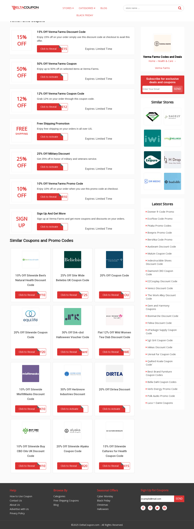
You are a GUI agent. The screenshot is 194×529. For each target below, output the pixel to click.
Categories (59, 496)
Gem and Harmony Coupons (157, 307)
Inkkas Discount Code (159, 347)
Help (13, 490)
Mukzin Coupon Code (159, 253)
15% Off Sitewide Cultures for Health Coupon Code (114, 451)
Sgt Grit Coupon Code (159, 340)
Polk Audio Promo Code (160, 396)
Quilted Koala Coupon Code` (159, 362)
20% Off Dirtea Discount (114, 389)
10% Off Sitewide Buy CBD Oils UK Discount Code (31, 451)
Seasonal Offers (107, 490)
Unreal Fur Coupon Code (161, 354)
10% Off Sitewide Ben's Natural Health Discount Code (30, 280)
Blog (56, 504)
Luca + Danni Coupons (159, 402)
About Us (15, 504)
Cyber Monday (105, 496)
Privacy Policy (17, 513)
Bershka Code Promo (159, 239)
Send (177, 88)
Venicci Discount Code (159, 288)
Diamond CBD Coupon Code (159, 272)
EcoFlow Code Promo (159, 218)
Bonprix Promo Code (159, 232)
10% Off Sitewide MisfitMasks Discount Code (31, 394)
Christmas (102, 504)
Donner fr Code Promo (160, 211)
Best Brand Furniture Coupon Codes (159, 373)
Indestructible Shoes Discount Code (159, 262)
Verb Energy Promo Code (161, 389)
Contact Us (16, 500)
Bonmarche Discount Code (162, 316)
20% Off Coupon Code (114, 275)
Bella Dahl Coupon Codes (161, 382)
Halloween (103, 509)
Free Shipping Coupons (66, 500)
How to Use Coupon (21, 496)
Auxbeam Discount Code (161, 246)
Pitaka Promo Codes (158, 225)
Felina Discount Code (159, 323)
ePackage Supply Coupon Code (161, 331)
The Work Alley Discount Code (161, 296)
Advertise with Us (19, 509)
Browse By (60, 490)
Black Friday (103, 500)
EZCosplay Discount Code (161, 281)
